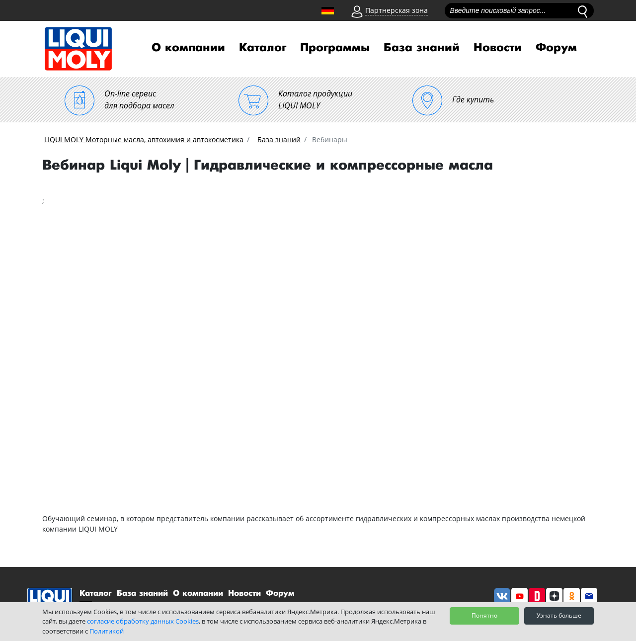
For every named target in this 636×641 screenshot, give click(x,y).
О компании (188, 48)
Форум (556, 48)
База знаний (422, 48)
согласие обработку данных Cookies (143, 621)
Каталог (262, 48)
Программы (335, 48)
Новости (498, 48)
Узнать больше (559, 615)
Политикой (106, 631)
